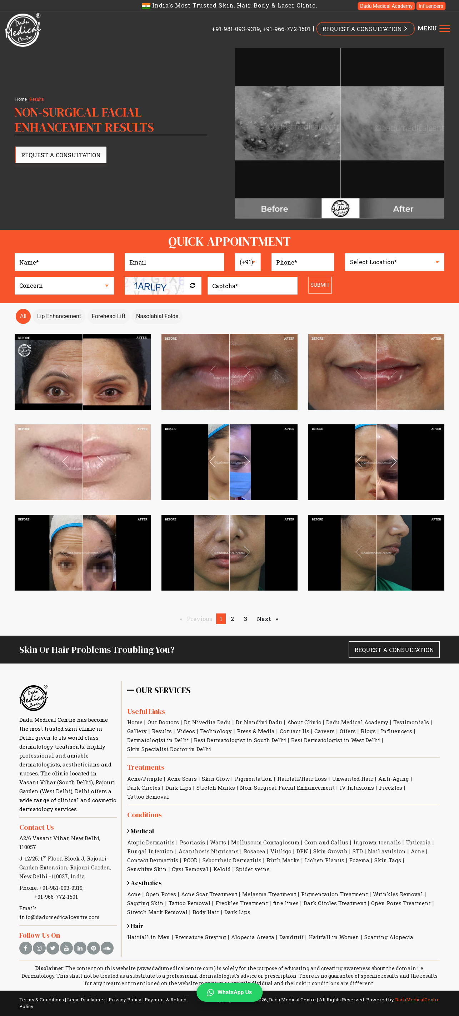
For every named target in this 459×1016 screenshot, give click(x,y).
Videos (186, 731)
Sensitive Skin (147, 869)
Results (162, 731)
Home (21, 99)
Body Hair (206, 912)
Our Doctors (163, 722)
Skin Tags (387, 860)
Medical (140, 831)
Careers (324, 731)
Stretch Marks (215, 787)
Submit (320, 285)
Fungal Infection (150, 851)
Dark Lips (178, 787)
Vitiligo (280, 851)
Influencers (431, 6)
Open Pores (161, 894)
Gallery (137, 731)
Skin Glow (216, 778)
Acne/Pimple (144, 778)
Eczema (359, 860)
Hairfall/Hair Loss (302, 778)
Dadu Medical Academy (386, 6)
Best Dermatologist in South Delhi (240, 740)
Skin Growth (330, 851)
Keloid (222, 869)
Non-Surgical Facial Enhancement (287, 787)
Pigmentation (253, 778)
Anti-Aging (393, 778)
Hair (135, 925)
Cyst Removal (190, 869)
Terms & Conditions (41, 999)
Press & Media (256, 731)
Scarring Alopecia (388, 937)
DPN (302, 851)
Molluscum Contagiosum (265, 842)
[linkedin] (80, 948)
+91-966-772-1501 (286, 29)
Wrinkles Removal (398, 894)
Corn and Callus (326, 842)
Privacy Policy (125, 999)
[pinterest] (93, 948)
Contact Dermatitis (152, 860)
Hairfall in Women (334, 937)
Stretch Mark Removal (157, 912)
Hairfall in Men (148, 937)
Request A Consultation (61, 155)
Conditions (144, 815)
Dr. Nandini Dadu (259, 722)
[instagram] (39, 948)
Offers (348, 731)
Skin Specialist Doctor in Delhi (169, 749)
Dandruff (291, 937)
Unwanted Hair (352, 778)
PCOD (190, 860)
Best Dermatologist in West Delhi (335, 740)
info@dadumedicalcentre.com (59, 917)
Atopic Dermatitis (151, 842)
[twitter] (52, 948)
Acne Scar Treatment (209, 894)
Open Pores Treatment (401, 903)
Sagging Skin (145, 903)
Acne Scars (182, 778)
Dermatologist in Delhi (158, 740)
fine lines (286, 903)
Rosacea (254, 851)
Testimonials (411, 722)
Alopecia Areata (252, 937)
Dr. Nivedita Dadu (207, 722)
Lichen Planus (324, 860)
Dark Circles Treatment (335, 903)
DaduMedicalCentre (417, 999)
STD (358, 851)
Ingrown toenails (377, 842)
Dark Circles (143, 787)
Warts (218, 842)
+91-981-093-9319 (236, 29)
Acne (417, 851)
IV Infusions (357, 787)
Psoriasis (192, 842)
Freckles (390, 787)
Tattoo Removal (148, 796)
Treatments (145, 767)
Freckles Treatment (241, 903)
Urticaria (418, 842)
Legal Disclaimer (86, 999)
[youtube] (66, 948)
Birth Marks (283, 860)
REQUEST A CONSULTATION (365, 28)
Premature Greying (200, 937)
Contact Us (36, 827)
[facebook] (25, 948)
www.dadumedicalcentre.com (176, 968)
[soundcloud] (107, 948)
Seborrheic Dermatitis (232, 860)
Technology (216, 731)
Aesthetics (144, 882)
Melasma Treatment (269, 894)
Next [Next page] (269, 618)
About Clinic (304, 722)
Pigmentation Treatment (334, 894)
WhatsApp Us (229, 992)
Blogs (368, 731)
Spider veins (253, 869)
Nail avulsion (387, 851)
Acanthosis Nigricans (209, 851)
